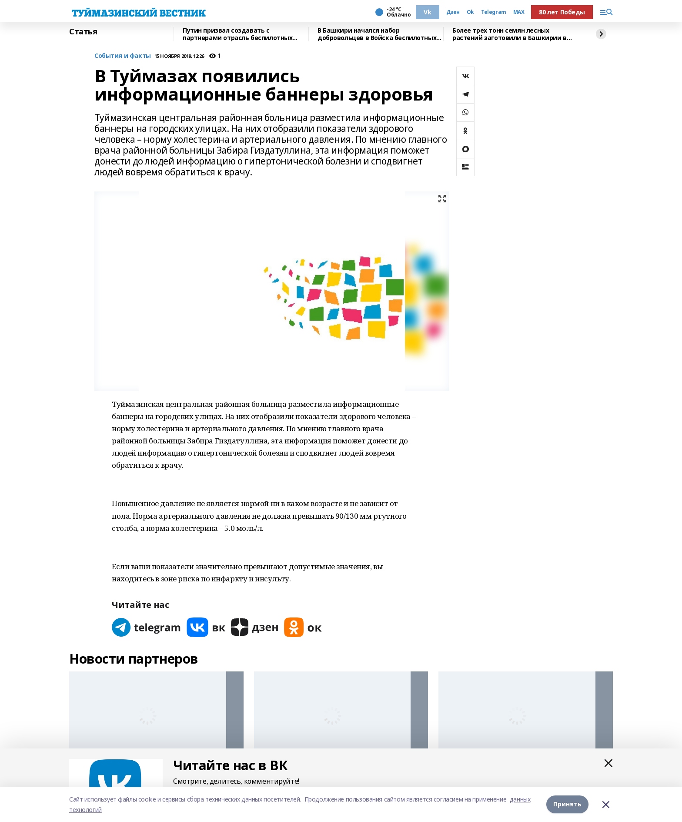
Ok (470, 12)
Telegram (493, 12)
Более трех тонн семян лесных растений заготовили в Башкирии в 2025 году (509, 34)
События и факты (122, 56)
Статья (83, 32)
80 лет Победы (562, 12)
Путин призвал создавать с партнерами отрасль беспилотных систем (237, 34)
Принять (567, 804)
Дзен (453, 12)
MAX (519, 12)
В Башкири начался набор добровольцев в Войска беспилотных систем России (377, 34)
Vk (427, 12)
